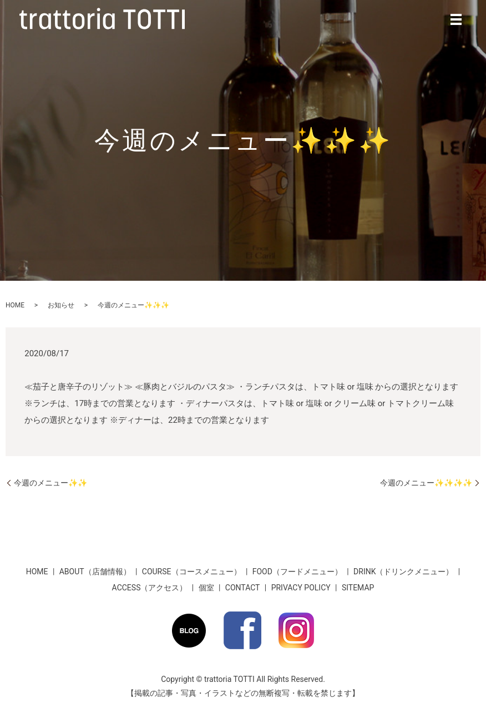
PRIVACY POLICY (301, 587)
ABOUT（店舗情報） (95, 571)
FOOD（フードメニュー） (297, 571)
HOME (15, 305)
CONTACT (242, 587)
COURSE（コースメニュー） (191, 571)
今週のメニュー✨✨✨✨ (426, 482)
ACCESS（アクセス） (150, 587)
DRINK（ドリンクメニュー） (403, 571)
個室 (206, 587)
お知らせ (61, 305)
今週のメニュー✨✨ (50, 482)
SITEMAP (358, 587)
